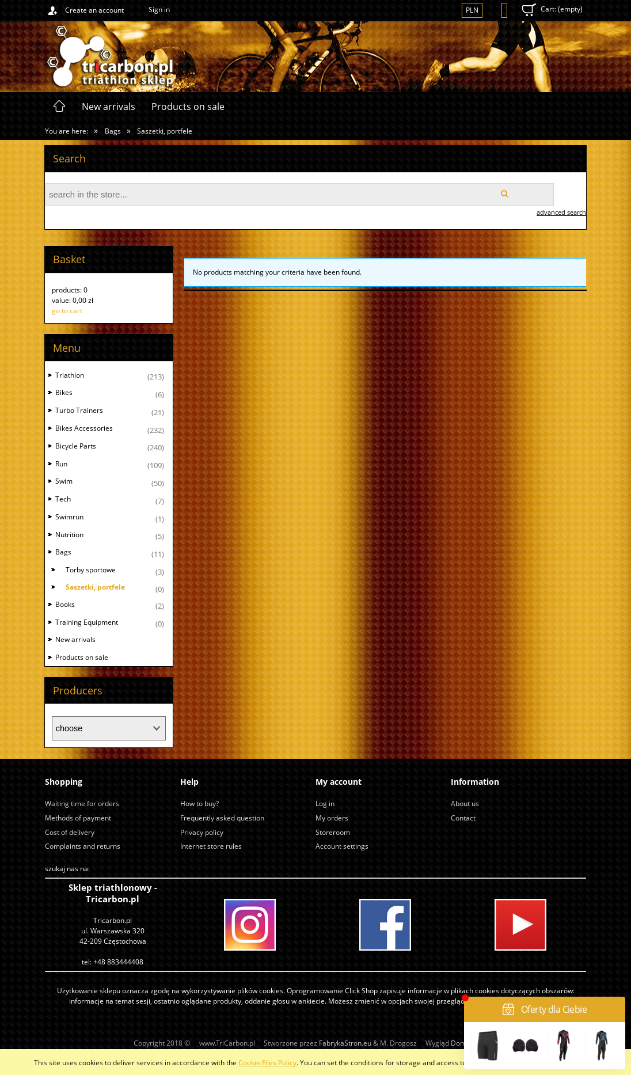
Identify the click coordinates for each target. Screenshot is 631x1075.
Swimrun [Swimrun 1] (69, 517)
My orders (332, 818)
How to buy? (199, 803)
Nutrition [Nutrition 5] (69, 535)
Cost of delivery (69, 832)
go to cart (67, 311)
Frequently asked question (222, 818)
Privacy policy (201, 832)
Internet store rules (211, 846)
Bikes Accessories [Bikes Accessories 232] (84, 428)
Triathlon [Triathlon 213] (69, 375)
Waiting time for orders (82, 803)
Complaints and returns (82, 846)
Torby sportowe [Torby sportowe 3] (91, 570)
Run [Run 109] (61, 464)
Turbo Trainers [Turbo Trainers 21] (79, 410)
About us (465, 803)
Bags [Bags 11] (63, 552)
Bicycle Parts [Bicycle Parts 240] (75, 446)
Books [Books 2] (65, 604)
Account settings (342, 846)
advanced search (561, 212)
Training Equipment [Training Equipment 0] (86, 622)
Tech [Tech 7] (63, 499)
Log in (325, 803)
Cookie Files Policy (267, 1063)
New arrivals (75, 639)
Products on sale (81, 657)
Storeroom (333, 832)
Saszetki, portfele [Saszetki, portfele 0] (95, 587)
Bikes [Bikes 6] (64, 392)
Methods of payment (78, 818)
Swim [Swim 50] (64, 481)
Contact (463, 818)
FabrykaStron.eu (345, 1043)
